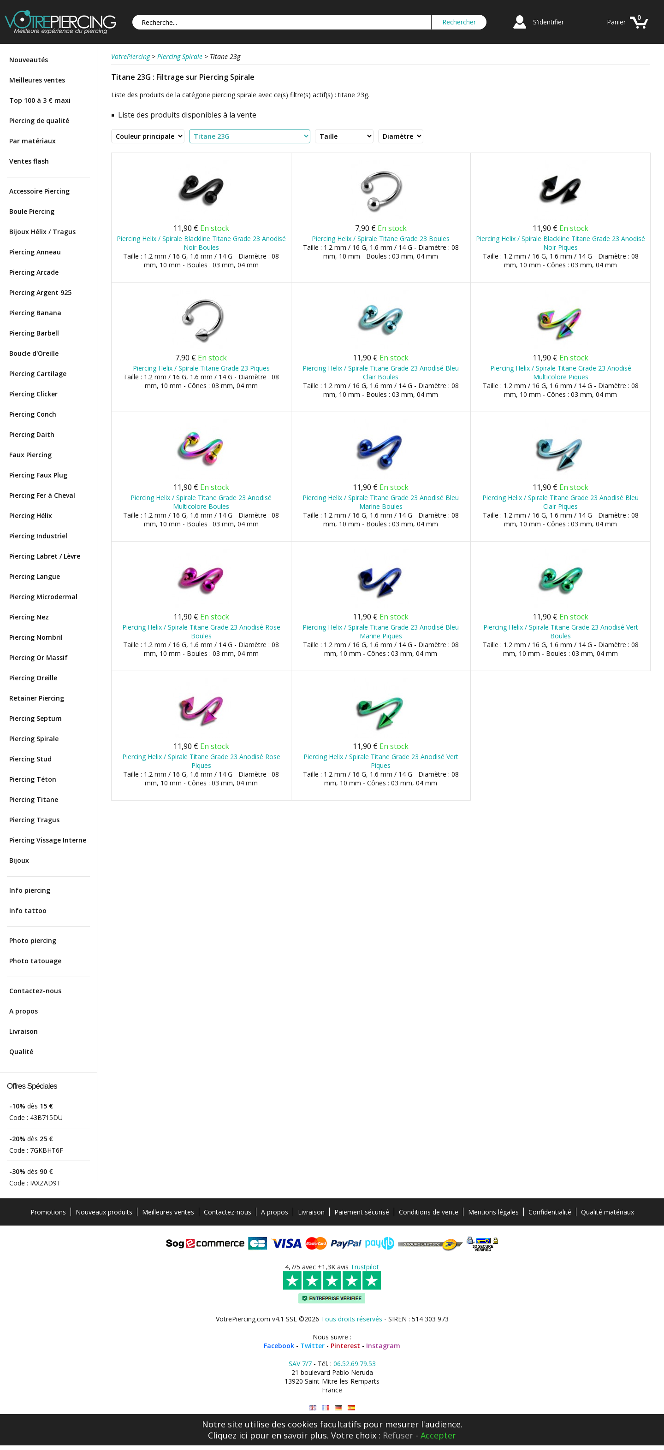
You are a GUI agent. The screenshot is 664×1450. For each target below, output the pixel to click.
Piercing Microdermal (43, 596)
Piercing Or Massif (38, 657)
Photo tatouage (35, 960)
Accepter (438, 1435)
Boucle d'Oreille (34, 353)
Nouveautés (28, 59)
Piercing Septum (35, 718)
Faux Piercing (30, 454)
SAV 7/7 (300, 1363)
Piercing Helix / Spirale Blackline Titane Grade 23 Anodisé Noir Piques (560, 243)
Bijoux (19, 860)
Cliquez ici (228, 1435)
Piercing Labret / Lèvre (44, 556)
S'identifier (548, 22)
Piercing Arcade (34, 272)
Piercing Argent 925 (40, 292)
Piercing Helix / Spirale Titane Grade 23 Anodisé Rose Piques (201, 761)
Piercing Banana (35, 312)
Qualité (21, 1051)
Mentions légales (493, 1212)
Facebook (279, 1345)
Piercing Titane (33, 799)
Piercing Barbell (34, 333)
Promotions (48, 1212)
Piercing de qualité (39, 120)
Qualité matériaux (607, 1212)
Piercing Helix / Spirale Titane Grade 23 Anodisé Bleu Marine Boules (380, 502)
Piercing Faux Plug (38, 475)
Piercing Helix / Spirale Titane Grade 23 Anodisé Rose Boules (201, 631)
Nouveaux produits (104, 1212)
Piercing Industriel (38, 535)
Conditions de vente (428, 1212)
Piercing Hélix (30, 515)
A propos (23, 1011)
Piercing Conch (32, 414)
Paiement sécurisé (361, 1212)
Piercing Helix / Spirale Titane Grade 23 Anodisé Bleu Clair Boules (380, 372)
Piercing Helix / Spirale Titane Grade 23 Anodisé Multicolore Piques (560, 372)
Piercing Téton (32, 779)
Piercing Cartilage (37, 373)
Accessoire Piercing (39, 191)
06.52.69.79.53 (354, 1363)
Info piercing (29, 890)
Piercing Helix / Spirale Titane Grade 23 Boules (381, 238)
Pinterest (345, 1345)
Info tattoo (28, 910)
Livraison (23, 1031)
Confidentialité (549, 1212)
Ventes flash (29, 161)
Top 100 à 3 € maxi (40, 100)
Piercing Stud (30, 758)
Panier (616, 22)
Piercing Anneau (35, 252)
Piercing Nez (29, 617)
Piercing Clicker (33, 393)
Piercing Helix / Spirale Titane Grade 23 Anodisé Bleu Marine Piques (380, 631)
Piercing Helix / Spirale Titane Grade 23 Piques (201, 368)
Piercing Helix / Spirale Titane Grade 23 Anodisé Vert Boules (560, 631)
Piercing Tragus (34, 819)
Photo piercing (32, 940)
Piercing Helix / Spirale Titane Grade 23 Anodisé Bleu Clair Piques (560, 502)
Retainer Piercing (36, 698)
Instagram (383, 1345)
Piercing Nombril (36, 637)
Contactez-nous (35, 990)
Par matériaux (32, 140)
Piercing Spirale (34, 738)
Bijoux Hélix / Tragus (42, 231)
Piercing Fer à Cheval (42, 495)
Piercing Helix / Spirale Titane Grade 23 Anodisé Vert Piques (380, 761)
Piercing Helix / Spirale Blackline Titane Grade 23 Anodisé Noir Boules (201, 243)
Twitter (312, 1345)
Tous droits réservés (351, 1318)
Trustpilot (364, 1266)
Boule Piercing (31, 211)
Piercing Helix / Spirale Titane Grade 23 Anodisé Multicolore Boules (201, 502)
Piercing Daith (31, 434)
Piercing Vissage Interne (47, 840)
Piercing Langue (34, 576)
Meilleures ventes (37, 80)
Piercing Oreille (33, 677)
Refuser (398, 1435)
